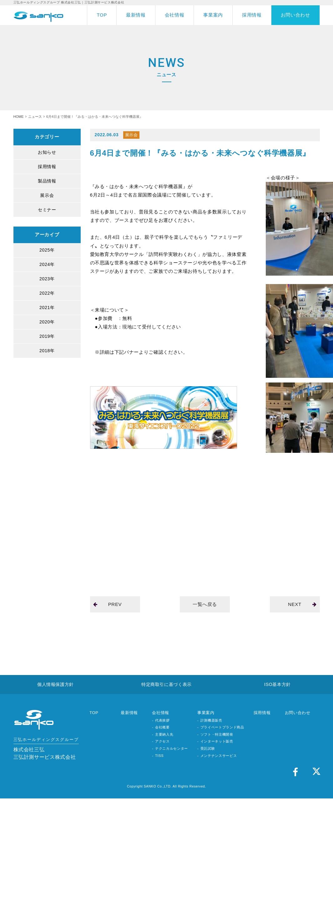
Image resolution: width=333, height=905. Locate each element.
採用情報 (252, 15)
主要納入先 (164, 734)
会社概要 (162, 727)
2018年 (46, 350)
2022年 (46, 293)
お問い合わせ (295, 15)
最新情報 (136, 15)
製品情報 (47, 180)
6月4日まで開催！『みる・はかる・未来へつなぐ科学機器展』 (200, 153)
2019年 (46, 336)
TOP (102, 15)
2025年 (46, 250)
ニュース (35, 116)
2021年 (46, 307)
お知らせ (47, 152)
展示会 (47, 195)
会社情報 (174, 15)
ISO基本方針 (277, 684)
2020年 (46, 321)
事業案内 (213, 15)
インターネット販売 (216, 741)
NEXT (302, 604)
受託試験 (207, 748)
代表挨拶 (162, 720)
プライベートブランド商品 (222, 727)
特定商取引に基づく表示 (166, 684)
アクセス (162, 741)
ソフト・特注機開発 (216, 734)
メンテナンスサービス (218, 756)
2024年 (46, 264)
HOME (18, 116)
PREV (107, 604)
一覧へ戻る (205, 604)
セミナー (47, 209)
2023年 (46, 278)
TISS (159, 756)
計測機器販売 (211, 720)
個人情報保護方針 (55, 684)
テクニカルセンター (171, 748)
